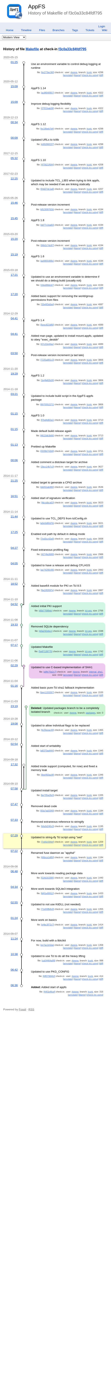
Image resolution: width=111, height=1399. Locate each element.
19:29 (14, 373)
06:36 (14, 985)
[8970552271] (47, 404)
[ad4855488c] (47, 261)
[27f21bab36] (47, 108)
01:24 (14, 918)
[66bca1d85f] (47, 857)
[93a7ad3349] (47, 810)
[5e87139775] (45, 651)
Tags (75, 30)
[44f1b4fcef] (49, 991)
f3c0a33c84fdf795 (72, 49)
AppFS (36, 6)
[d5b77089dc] (45, 610)
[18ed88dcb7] (47, 285)
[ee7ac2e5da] (47, 945)
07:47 (14, 804)
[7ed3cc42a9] (47, 538)
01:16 (14, 685)
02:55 (14, 902)
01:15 (14, 413)
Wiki (104, 30)
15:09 (14, 86)
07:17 (14, 645)
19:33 (14, 624)
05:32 (14, 158)
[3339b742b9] (47, 451)
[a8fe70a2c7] (49, 671)
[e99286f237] (47, 144)
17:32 (14, 764)
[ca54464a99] (48, 960)
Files (42, 30)
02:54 (14, 744)
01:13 (14, 444)
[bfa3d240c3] (47, 826)
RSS (31, 1009)
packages (90, 712)
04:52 (14, 604)
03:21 (14, 394)
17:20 (14, 294)
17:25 (14, 532)
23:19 (14, 706)
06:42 (14, 969)
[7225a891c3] (47, 360)
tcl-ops (88, 610)
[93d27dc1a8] (47, 189)
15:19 (14, 254)
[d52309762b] (47, 209)
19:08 (14, 723)
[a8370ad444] (47, 750)
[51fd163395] (47, 877)
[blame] (77, 75)
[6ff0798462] (49, 976)
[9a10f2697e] (47, 590)
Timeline (26, 30)
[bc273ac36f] (47, 72)
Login (101, 26)
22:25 (14, 178)
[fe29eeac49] (47, 730)
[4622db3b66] (47, 435)
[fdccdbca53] (47, 502)
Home (9, 30)
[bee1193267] (47, 692)
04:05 (14, 563)
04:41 (14, 318)
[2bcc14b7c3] (47, 466)
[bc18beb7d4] (47, 128)
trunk (89, 72)
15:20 (14, 238)
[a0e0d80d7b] (47, 523)
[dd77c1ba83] (47, 225)
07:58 (14, 788)
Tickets (90, 30)
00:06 (14, 460)
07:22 (14, 851)
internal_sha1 (96, 671)
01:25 (14, 62)
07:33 (14, 819)
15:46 (14, 202)
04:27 (14, 547)
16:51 (14, 496)
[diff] (101, 75)
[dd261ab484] (47, 487)
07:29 (14, 835)
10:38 (14, 954)
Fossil (22, 1009)
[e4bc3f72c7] (47, 924)
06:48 (14, 871)
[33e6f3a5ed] (47, 304)
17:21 (14, 274)
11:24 (14, 938)
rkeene (74, 72)
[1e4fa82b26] (47, 380)
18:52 (14, 583)
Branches (58, 30)
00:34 (14, 122)
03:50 (14, 353)
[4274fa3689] (47, 554)
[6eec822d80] (47, 324)
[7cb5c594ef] (47, 842)
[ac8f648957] (47, 92)
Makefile (32, 49)
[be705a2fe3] (47, 795)
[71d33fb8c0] (47, 909)
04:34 (14, 886)
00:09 (14, 137)
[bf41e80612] (47, 893)
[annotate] (68, 75)
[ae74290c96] (47, 570)
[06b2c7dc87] (47, 245)
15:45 (14, 218)
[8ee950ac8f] (47, 774)
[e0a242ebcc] (45, 631)
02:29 (14, 665)
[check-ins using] (90, 75)
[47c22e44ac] (47, 344)
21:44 (14, 516)
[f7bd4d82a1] (47, 420)
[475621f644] (47, 164)
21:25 (14, 480)
